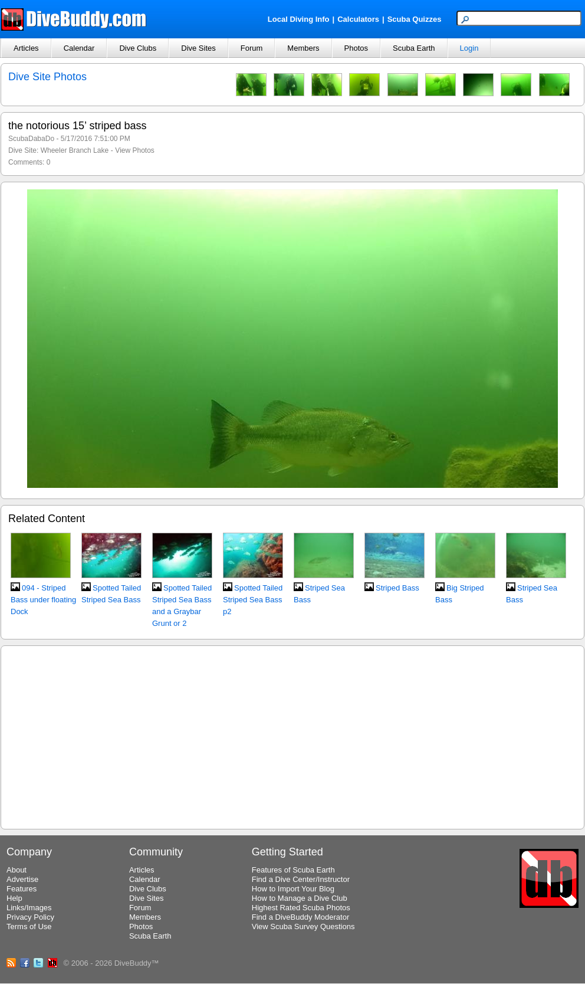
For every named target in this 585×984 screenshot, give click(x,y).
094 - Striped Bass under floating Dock (43, 599)
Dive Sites (198, 48)
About (16, 869)
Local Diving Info (299, 19)
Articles (26, 48)
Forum (252, 48)
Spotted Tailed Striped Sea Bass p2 (252, 599)
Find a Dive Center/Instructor (301, 879)
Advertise (22, 879)
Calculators (358, 19)
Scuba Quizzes (414, 19)
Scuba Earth (414, 48)
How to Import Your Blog (293, 888)
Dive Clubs (137, 48)
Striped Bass (397, 587)
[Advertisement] (292, 735)
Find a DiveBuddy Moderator (300, 917)
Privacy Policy (30, 917)
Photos (356, 48)
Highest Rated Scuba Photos (301, 907)
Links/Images (29, 907)
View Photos (135, 150)
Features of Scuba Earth (293, 869)
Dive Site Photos (47, 77)
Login (469, 48)
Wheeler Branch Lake (75, 150)
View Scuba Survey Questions (303, 926)
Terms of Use (29, 926)
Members (303, 48)
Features (21, 888)
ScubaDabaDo (31, 139)
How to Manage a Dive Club (299, 898)
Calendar (79, 48)
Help (14, 898)
